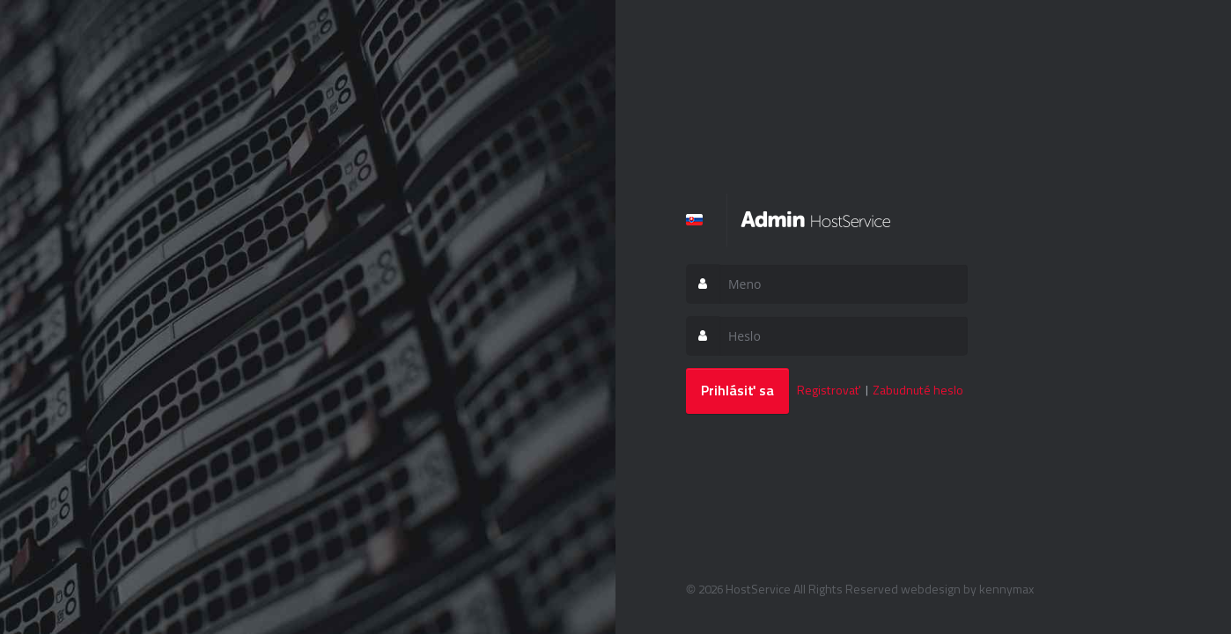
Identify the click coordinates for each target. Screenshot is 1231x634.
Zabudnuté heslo (918, 389)
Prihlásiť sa (737, 390)
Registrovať (829, 389)
